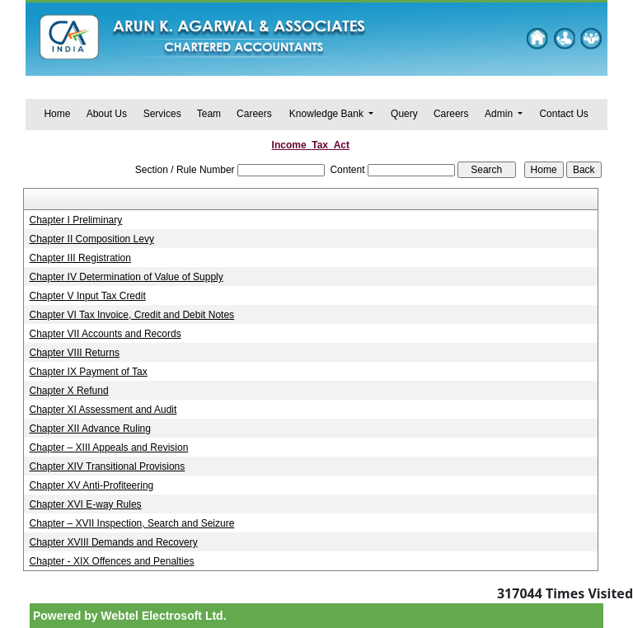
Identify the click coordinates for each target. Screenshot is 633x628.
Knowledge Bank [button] (327, 114)
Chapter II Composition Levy (92, 239)
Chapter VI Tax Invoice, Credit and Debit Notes (132, 315)
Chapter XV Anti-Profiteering (92, 485)
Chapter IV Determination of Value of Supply (126, 277)
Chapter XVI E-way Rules (86, 504)
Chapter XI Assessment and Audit (103, 409)
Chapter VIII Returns (75, 353)
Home (57, 114)
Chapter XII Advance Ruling (90, 428)
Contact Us (563, 114)
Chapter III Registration (80, 258)
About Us (107, 114)
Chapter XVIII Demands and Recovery (114, 542)
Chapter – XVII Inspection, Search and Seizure (132, 523)
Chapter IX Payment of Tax (89, 371)
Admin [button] (500, 114)
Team (209, 114)
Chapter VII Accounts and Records (105, 334)
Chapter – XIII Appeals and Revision (109, 447)
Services (162, 114)
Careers (254, 114)
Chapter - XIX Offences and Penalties (112, 561)
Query (404, 114)
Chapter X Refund (69, 390)
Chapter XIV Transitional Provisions (107, 466)
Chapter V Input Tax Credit (88, 296)
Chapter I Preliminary (76, 220)
